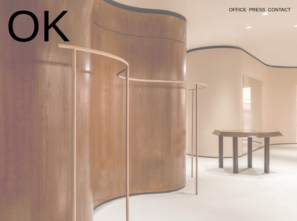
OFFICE (238, 9)
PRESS (257, 9)
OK (38, 26)
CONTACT (279, 9)
